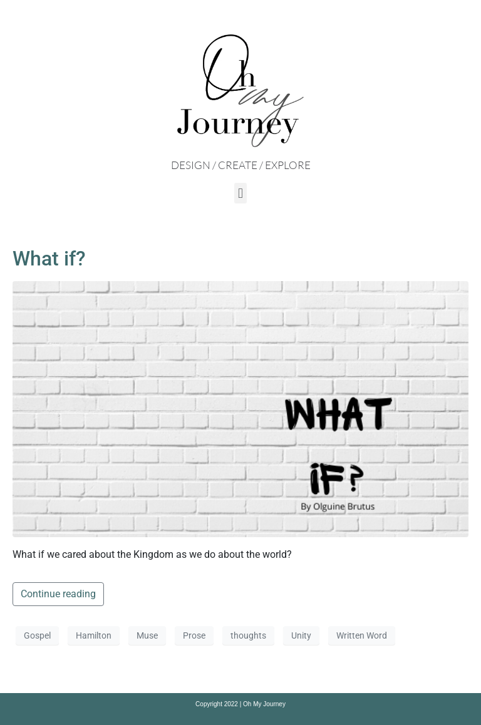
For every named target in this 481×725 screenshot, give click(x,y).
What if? (49, 258)
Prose (194, 635)
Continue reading (58, 594)
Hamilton (93, 635)
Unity (301, 635)
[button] (240, 193)
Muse (147, 635)
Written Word (361, 635)
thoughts (248, 635)
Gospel (37, 635)
